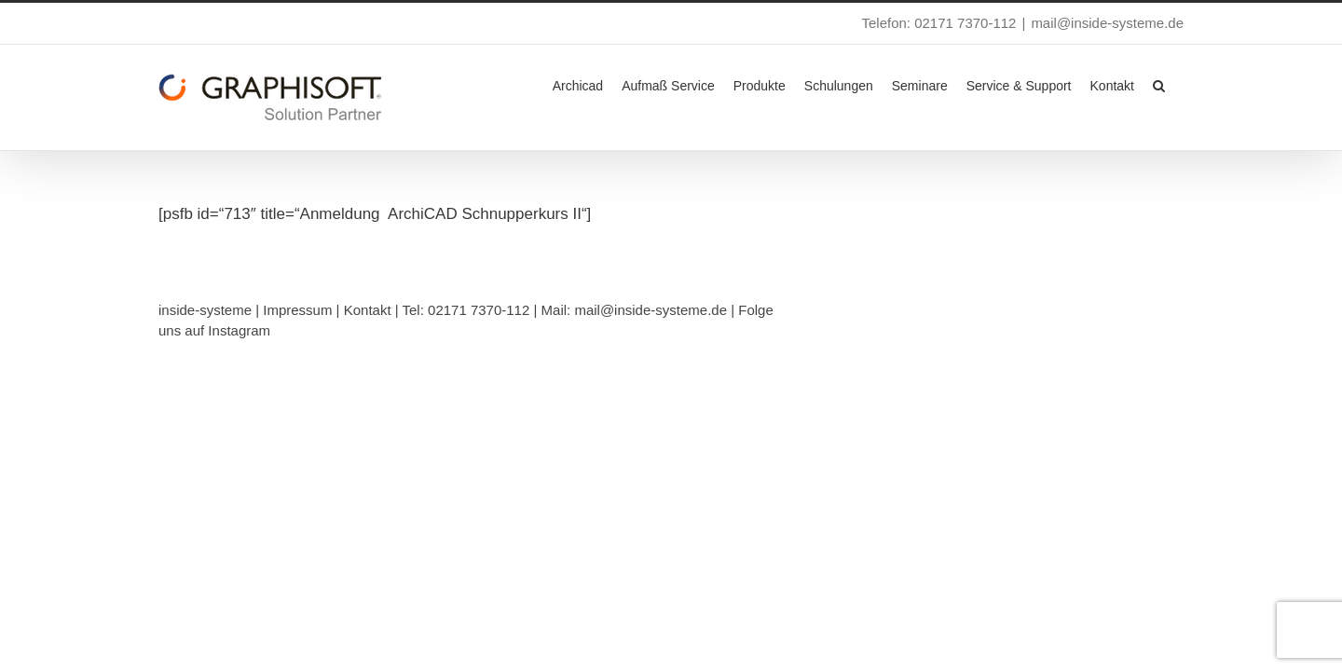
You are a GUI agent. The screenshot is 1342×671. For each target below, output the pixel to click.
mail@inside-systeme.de (1107, 23)
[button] (1177, 84)
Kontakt (367, 310)
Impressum (297, 310)
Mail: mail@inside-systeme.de (634, 310)
